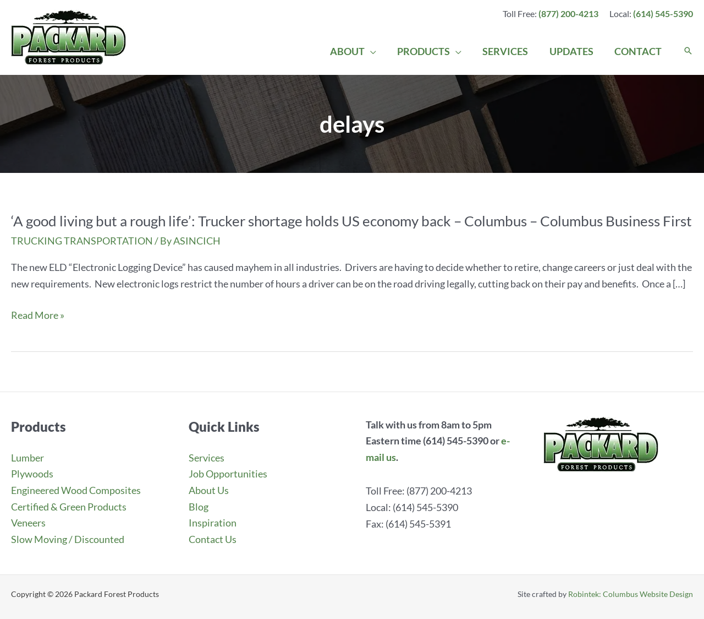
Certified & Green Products (69, 507)
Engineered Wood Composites (76, 490)
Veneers (28, 523)
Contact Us (213, 539)
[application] (376, 51)
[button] (688, 51)
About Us (209, 490)
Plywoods (32, 474)
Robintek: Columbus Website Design (630, 594)
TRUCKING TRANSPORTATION (82, 241)
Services (206, 458)
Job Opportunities (228, 474)
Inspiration (213, 523)
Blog (198, 507)
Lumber (27, 458)
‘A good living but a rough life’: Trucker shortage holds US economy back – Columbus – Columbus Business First (351, 221)
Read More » (37, 315)
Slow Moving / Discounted (67, 539)
